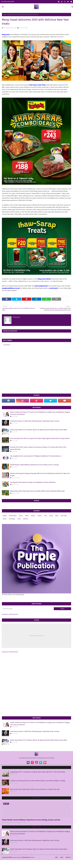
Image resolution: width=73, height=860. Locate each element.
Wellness (25, 518)
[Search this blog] (28, 608)
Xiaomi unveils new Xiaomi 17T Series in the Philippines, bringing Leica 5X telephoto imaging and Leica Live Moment (40, 413)
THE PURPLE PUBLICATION (7, 1)
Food (45, 515)
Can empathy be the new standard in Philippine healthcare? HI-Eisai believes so (35, 456)
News (56, 515)
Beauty (5, 515)
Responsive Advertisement (10, 614)
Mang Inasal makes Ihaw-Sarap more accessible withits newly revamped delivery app (37, 491)
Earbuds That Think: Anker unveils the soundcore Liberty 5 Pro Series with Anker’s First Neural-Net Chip (38, 448)
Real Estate (64, 515)
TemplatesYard (17, 857)
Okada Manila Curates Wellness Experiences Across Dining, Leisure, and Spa (34, 465)
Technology (12, 518)
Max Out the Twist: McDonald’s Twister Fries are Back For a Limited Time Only (34, 789)
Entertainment (13, 515)
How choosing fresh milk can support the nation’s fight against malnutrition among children (40, 438)
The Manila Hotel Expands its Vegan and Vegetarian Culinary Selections (33, 482)
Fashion (33, 515)
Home (4, 14)
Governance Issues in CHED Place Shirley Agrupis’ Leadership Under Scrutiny (34, 421)
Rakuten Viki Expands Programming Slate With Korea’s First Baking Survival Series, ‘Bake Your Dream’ (40, 474)
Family (26, 515)
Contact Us (68, 857)
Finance (40, 515)
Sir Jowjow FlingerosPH (10, 27)
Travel (19, 518)
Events (21, 515)
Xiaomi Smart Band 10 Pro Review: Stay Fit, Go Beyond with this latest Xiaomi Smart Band (38, 430)
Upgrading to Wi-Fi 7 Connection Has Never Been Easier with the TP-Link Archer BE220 (37, 772)
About (61, 857)
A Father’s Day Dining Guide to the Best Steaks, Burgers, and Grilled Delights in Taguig (37, 780)
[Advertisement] (36, 669)
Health (51, 515)
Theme (32, 857)
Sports (4, 518)
